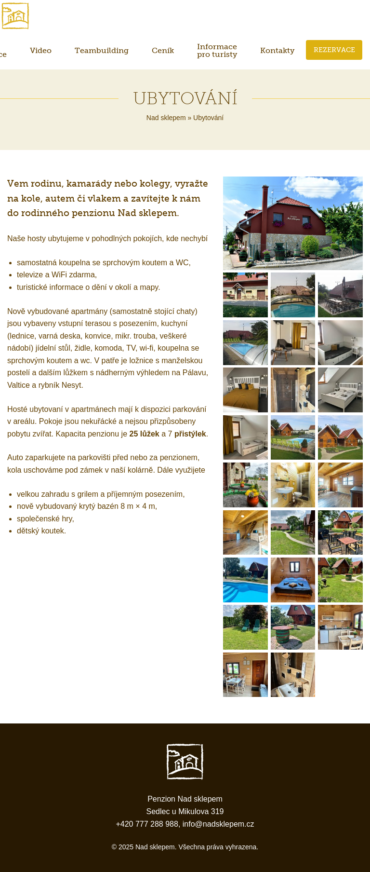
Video (41, 50)
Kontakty (277, 50)
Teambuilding (102, 50)
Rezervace (334, 49)
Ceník (163, 50)
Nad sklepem (166, 118)
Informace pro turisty (217, 50)
